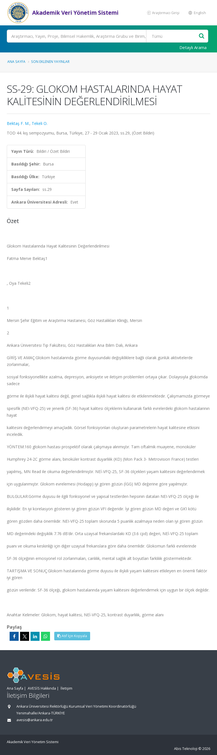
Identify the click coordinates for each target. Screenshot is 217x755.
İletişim (66, 688)
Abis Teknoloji (186, 748)
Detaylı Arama (193, 47)
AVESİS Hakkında (42, 688)
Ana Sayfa (16, 61)
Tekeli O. (39, 123)
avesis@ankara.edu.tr (34, 720)
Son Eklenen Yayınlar (50, 61)
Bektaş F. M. (18, 123)
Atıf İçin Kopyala (72, 635)
